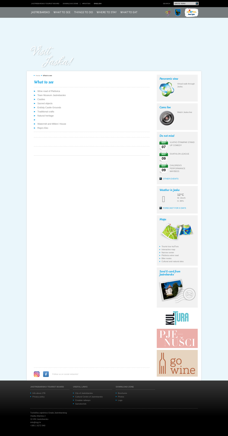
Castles (41, 99)
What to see (62, 12)
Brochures (122, 393)
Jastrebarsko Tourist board (45, 3)
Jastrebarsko (40, 12)
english (98, 3)
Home (38, 75)
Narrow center (168, 252)
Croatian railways (82, 400)
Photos (121, 397)
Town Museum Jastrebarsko (51, 95)
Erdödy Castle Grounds (49, 107)
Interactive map (168, 249)
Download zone (70, 3)
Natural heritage (45, 115)
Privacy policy (38, 397)
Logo (120, 400)
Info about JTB (38, 393)
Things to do (83, 12)
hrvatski (86, 3)
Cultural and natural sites (173, 261)
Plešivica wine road (170, 255)
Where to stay (107, 12)
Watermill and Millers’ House (51, 124)
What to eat (128, 12)
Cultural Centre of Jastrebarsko (89, 397)
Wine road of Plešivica (48, 91)
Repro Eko (42, 128)
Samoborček (80, 404)
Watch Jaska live (184, 112)
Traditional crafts (45, 111)
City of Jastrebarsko (84, 393)
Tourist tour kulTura (170, 246)
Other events (170, 179)
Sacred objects (45, 103)
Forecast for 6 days (174, 208)
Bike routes (167, 258)
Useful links (80, 387)
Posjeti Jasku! (52, 56)
